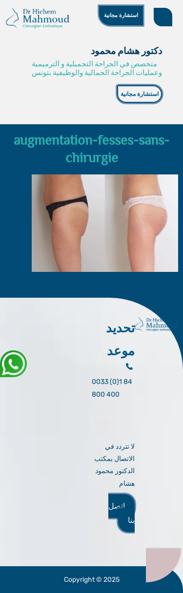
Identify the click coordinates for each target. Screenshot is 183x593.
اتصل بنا (121, 513)
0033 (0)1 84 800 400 (112, 388)
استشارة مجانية (121, 15)
